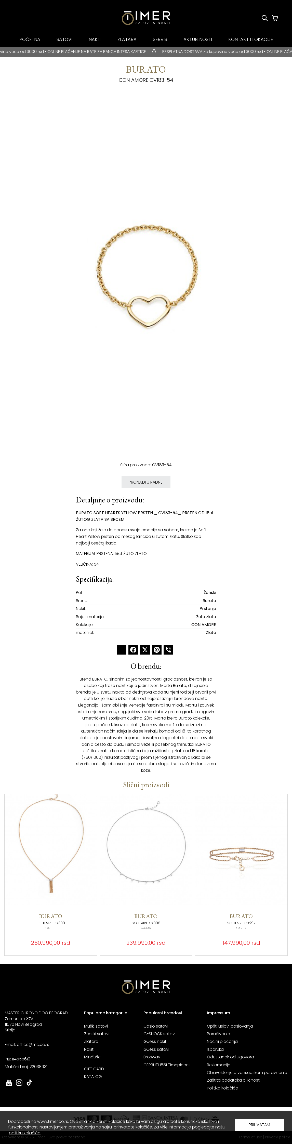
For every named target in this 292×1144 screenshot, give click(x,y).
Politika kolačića (222, 1088)
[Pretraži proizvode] (265, 18)
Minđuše (92, 1057)
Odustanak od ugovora (230, 1057)
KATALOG (93, 1077)
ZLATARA (127, 39)
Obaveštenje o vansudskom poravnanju (247, 1072)
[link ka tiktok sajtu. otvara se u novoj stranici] (29, 1085)
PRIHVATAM (259, 1125)
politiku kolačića (25, 1133)
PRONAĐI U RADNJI (146, 482)
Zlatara (91, 1041)
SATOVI (64, 39)
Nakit (89, 1049)
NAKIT (95, 39)
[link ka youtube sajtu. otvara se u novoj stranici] (9, 1085)
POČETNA (29, 39)
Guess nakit (154, 1041)
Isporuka (215, 1049)
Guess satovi (156, 1049)
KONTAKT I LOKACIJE (250, 39)
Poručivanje (218, 1034)
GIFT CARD (94, 1069)
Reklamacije (218, 1065)
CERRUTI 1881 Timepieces (167, 1065)
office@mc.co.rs (33, 1044)
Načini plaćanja (222, 1041)
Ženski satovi (96, 1034)
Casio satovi (155, 1026)
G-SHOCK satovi (159, 1034)
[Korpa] (275, 18)
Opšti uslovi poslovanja (230, 1026)
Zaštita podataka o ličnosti (233, 1080)
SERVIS (160, 39)
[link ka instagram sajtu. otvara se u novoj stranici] (19, 1085)
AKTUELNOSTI (197, 39)
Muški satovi (96, 1026)
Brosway (151, 1057)
